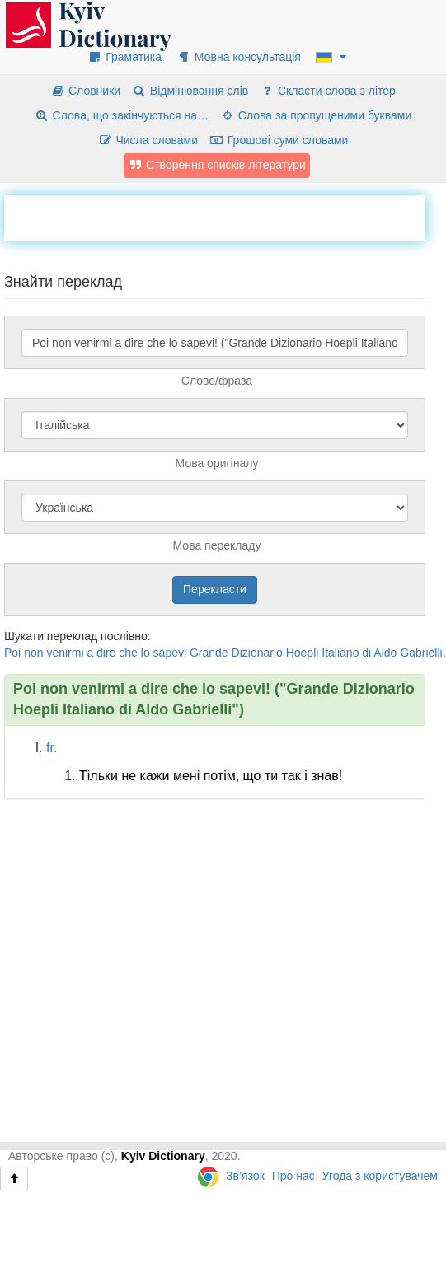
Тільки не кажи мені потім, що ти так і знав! (210, 776)
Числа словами (148, 140)
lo (145, 652)
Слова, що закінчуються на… (122, 115)
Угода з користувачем (380, 1175)
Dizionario (257, 652)
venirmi (64, 652)
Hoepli (302, 652)
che (128, 652)
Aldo (385, 652)
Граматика (124, 56)
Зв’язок (245, 1175)
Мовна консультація (238, 56)
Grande (209, 652)
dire (105, 652)
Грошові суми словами (279, 140)
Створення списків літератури (217, 164)
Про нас (293, 1175)
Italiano (340, 652)
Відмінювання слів (190, 90)
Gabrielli (421, 652)
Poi (12, 652)
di (366, 652)
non (33, 652)
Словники (85, 90)
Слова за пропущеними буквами (315, 115)
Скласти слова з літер (328, 90)
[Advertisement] (156, 215)
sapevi (169, 652)
